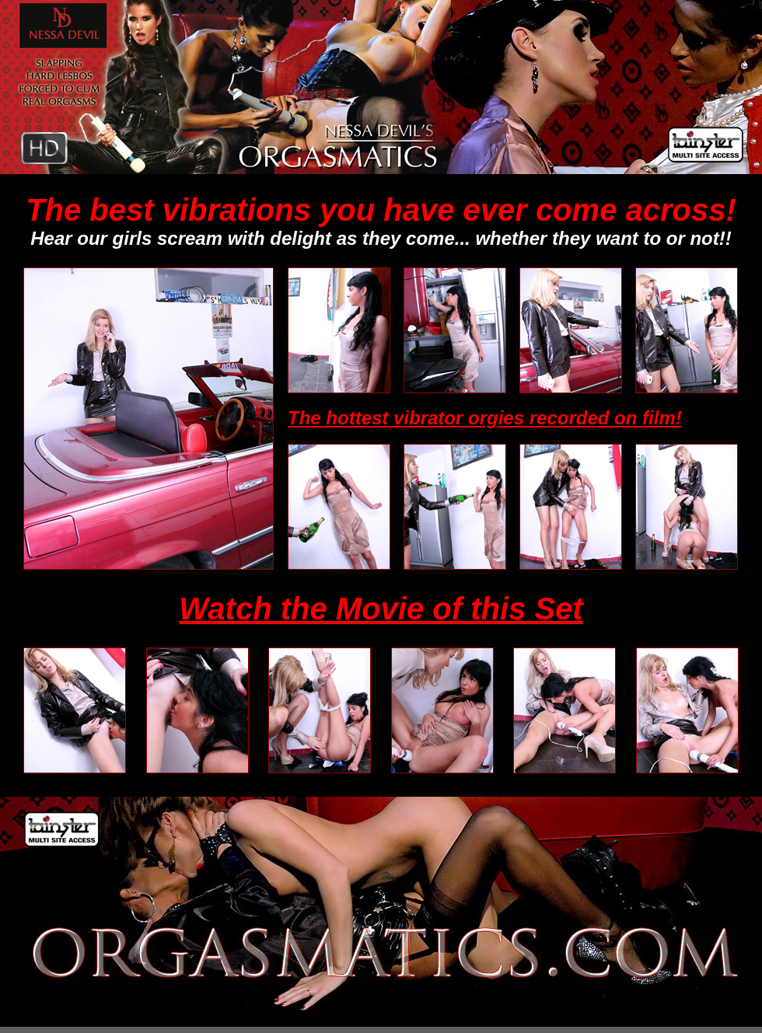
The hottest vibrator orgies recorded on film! (485, 417)
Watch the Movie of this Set (380, 609)
